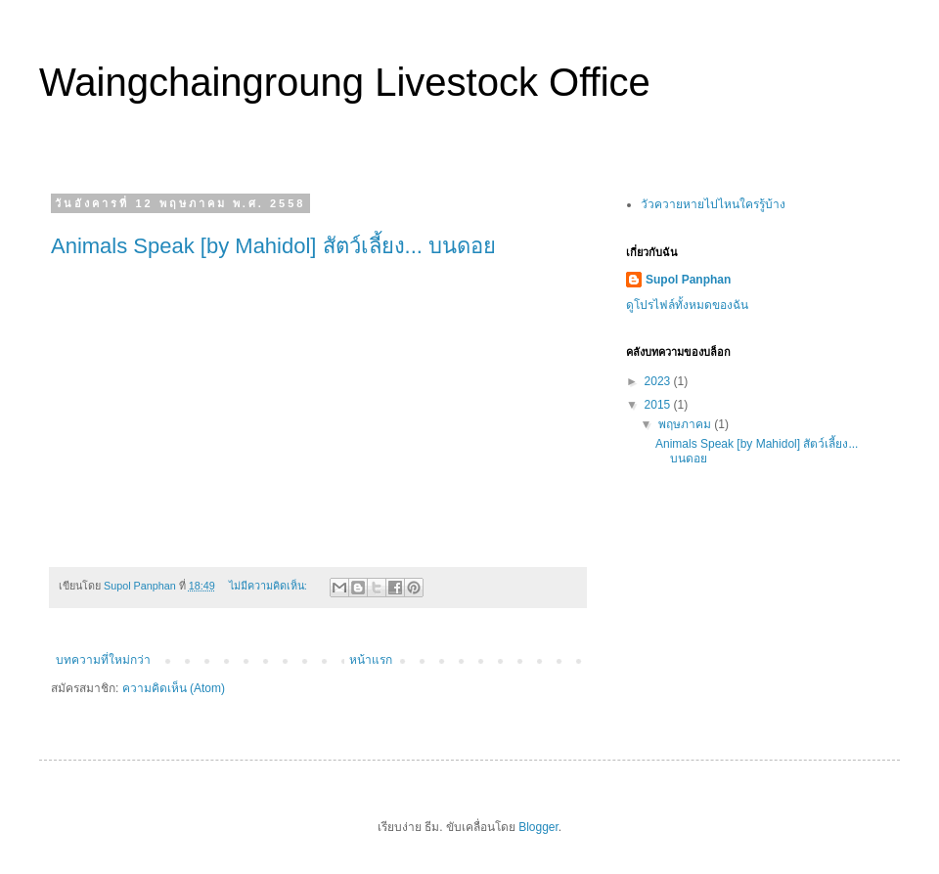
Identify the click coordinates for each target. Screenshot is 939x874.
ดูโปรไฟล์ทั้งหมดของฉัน (687, 305)
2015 (659, 405)
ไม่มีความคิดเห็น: (269, 585)
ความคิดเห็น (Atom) (173, 688)
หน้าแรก (370, 660)
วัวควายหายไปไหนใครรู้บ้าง (713, 204)
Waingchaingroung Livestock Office (344, 82)
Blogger (538, 827)
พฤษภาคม (686, 424)
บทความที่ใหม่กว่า (103, 660)
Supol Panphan (688, 279)
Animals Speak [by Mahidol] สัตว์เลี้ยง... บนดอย (273, 246)
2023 (659, 381)
